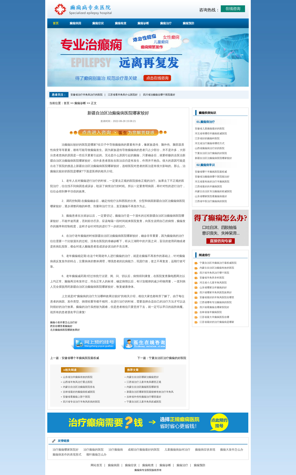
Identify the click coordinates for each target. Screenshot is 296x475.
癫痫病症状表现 (205, 449)
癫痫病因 (75, 23)
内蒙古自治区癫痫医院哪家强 (143, 386)
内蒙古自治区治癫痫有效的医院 (217, 267)
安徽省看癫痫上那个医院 (76, 396)
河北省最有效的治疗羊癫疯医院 (212, 181)
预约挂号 (93, 343)
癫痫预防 (188, 23)
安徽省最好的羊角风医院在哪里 (217, 297)
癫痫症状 (98, 23)
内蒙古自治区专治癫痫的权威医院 (213, 191)
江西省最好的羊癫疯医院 (208, 186)
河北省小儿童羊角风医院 (213, 282)
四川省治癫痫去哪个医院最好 (159, 94)
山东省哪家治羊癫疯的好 (213, 287)
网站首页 (96, 465)
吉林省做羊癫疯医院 (211, 312)
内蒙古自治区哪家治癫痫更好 (143, 377)
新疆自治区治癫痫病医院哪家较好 (213, 158)
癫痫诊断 (143, 23)
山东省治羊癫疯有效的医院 (77, 377)
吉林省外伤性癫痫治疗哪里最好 (144, 396)
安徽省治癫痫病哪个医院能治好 (212, 176)
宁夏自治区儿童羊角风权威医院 (144, 401)
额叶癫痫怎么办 (96, 454)
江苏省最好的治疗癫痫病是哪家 (217, 322)
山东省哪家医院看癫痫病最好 (211, 196)
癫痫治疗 (166, 23)
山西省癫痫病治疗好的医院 (209, 148)
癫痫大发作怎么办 (231, 449)
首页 (56, 23)
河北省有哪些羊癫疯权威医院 (211, 133)
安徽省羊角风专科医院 (212, 277)
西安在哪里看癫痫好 (61, 326)
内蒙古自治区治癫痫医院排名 (79, 386)
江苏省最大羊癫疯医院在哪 (214, 317)
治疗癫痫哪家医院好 (66, 449)
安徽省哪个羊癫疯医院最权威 (80, 358)
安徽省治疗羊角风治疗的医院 (87, 94)
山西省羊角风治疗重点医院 (77, 382)
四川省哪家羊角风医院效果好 (216, 292)
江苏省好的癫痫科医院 (207, 138)
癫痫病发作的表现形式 (67, 454)
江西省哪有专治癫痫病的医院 (216, 302)
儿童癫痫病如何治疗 (177, 449)
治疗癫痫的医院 (93, 449)
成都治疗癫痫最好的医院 (144, 449)
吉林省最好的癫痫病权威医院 (79, 391)
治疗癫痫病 (116, 449)
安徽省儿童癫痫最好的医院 (209, 128)
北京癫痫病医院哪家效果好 (65, 329)
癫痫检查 (120, 23)
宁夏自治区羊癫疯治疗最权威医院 (218, 262)
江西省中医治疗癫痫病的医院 (211, 201)
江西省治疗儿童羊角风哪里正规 (144, 382)
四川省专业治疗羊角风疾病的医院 (81, 401)
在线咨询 (143, 343)
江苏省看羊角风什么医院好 (123, 94)
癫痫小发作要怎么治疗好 (63, 322)
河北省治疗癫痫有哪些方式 (209, 143)
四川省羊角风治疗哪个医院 (214, 272)
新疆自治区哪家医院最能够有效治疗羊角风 (150, 391)
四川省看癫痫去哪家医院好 (214, 307)
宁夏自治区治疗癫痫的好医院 (167, 358)
